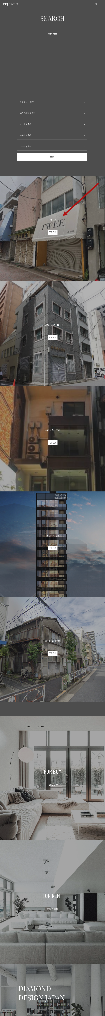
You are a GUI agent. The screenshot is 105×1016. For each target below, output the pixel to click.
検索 (52, 156)
